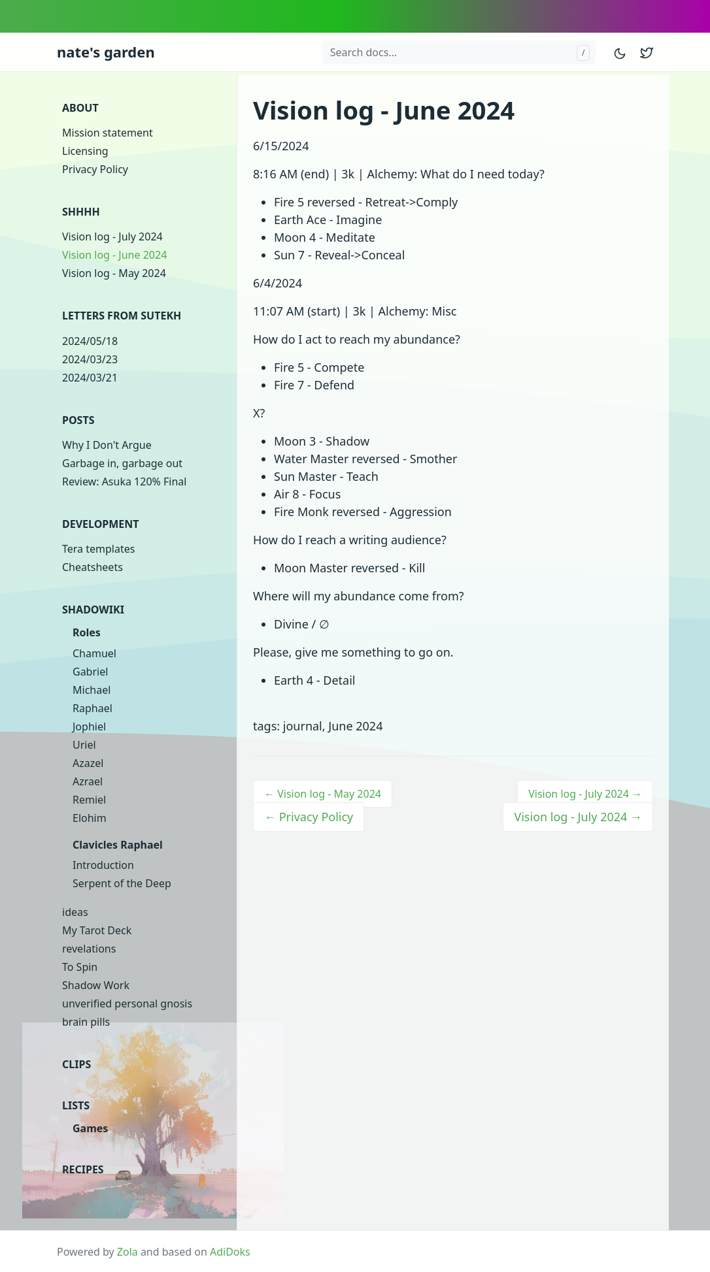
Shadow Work (95, 985)
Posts (78, 420)
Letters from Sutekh (121, 315)
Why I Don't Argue (107, 445)
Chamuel (94, 653)
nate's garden (106, 51)
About (80, 108)
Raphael (92, 708)
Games (90, 1128)
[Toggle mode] (620, 52)
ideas (75, 912)
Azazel (88, 763)
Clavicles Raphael (118, 845)
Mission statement (107, 132)
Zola (127, 1252)
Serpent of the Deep (122, 883)
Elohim (90, 818)
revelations (89, 948)
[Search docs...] (459, 52)
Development (100, 524)
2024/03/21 (90, 377)
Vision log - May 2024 (114, 273)
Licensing (85, 151)
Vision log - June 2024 (114, 255)
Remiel (89, 799)
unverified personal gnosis (127, 1003)
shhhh (81, 211)
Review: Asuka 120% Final (124, 481)
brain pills (86, 1022)
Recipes (83, 1169)
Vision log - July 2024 (112, 236)
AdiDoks (230, 1252)
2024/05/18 (90, 341)
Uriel (84, 745)
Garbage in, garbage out (122, 463)
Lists (76, 1105)
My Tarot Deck (96, 930)
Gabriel (90, 671)
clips (76, 1064)
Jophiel (89, 726)
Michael (91, 690)
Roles (87, 632)
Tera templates (98, 549)
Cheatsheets (92, 567)
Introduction (103, 865)
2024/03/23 (90, 359)
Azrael (88, 781)
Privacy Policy (95, 169)
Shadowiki (93, 609)
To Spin (79, 967)
